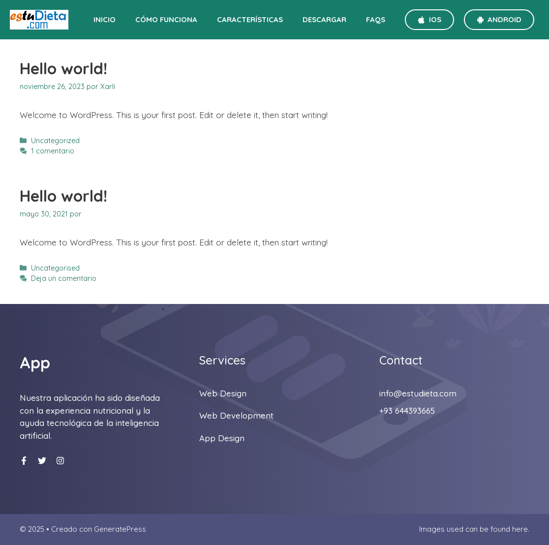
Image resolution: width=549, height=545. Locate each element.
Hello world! (63, 68)
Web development (236, 415)
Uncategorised (55, 268)
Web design (222, 393)
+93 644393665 (407, 410)
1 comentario (52, 151)
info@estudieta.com (418, 393)
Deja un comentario (63, 278)
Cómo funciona (166, 19)
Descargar (324, 19)
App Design (221, 438)
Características (250, 19)
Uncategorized (55, 140)
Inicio (104, 19)
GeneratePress (120, 529)
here (520, 529)
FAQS (375, 19)
